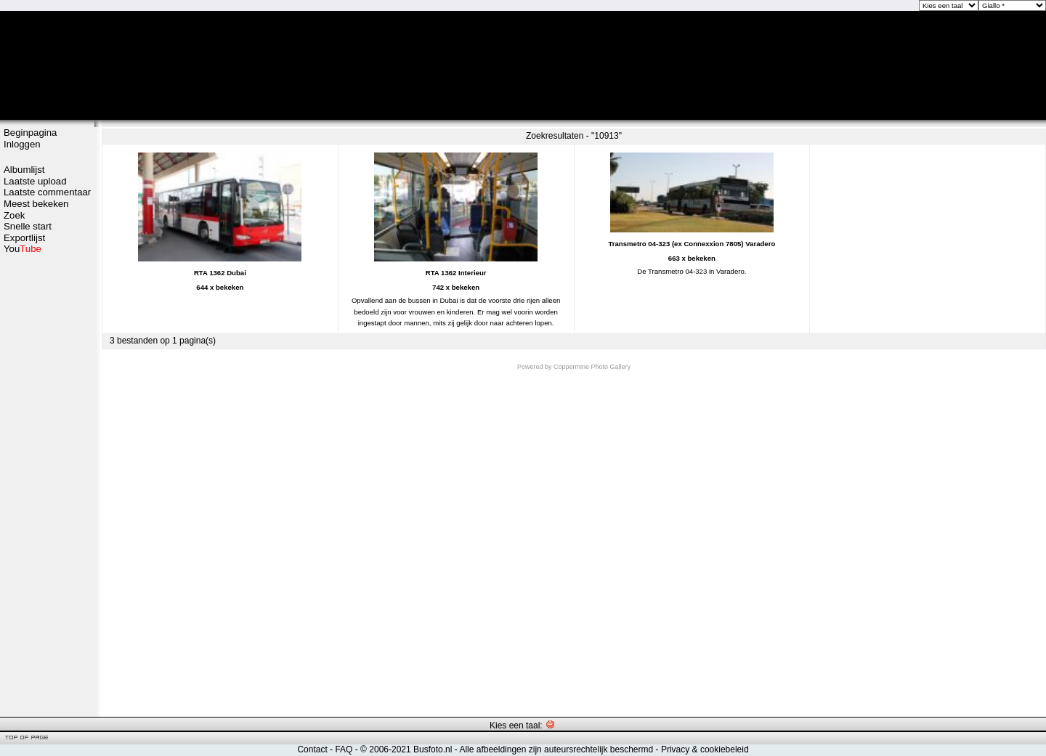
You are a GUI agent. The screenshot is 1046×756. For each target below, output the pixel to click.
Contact (312, 749)
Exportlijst (24, 237)
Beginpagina (30, 132)
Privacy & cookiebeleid (705, 749)
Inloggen (22, 144)
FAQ (343, 749)
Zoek (14, 215)
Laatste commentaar (47, 192)
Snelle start (28, 226)
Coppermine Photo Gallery (592, 366)
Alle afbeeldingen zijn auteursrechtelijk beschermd (556, 749)
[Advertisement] (47, 484)
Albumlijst (24, 169)
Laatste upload (35, 181)
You (22, 248)
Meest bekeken (36, 203)
